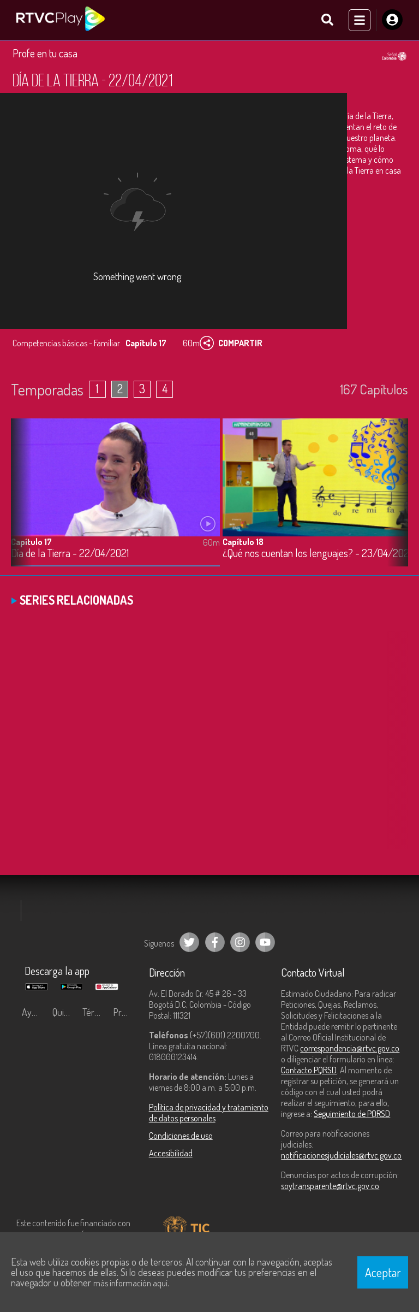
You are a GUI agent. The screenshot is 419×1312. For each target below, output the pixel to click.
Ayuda (34, 1017)
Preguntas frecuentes (125, 1017)
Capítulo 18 (243, 546)
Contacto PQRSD (309, 1074)
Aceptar (383, 1272)
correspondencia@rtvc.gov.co (349, 1053)
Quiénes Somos (64, 1017)
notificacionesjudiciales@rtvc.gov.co (341, 1160)
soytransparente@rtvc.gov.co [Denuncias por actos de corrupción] (330, 1190)
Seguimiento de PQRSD (352, 1118)
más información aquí (130, 1283)
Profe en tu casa (45, 57)
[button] (394, 505)
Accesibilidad (171, 1158)
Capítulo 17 (31, 546)
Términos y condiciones (94, 1017)
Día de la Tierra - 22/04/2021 (70, 558)
